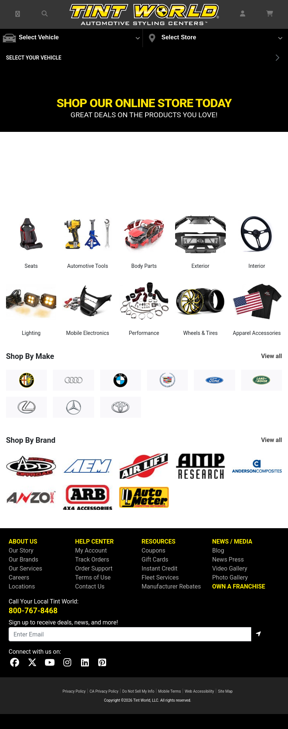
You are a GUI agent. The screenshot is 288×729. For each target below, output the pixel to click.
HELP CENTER (94, 541)
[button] (18, 14)
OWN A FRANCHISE (238, 586)
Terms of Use (93, 577)
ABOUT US (23, 541)
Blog (218, 550)
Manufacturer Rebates (171, 586)
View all (271, 356)
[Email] (130, 634)
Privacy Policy (74, 691)
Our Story (21, 550)
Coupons (154, 550)
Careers (19, 577)
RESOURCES (159, 541)
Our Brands (23, 559)
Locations (22, 586)
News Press (228, 559)
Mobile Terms (169, 691)
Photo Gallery (230, 577)
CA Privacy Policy (104, 691)
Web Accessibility (199, 691)
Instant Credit (160, 568)
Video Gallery (230, 568)
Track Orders (92, 559)
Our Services (25, 568)
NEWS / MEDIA (232, 541)
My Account (91, 550)
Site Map (225, 691)
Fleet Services (160, 577)
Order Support (93, 568)
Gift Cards (155, 559)
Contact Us (90, 586)
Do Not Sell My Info (138, 691)
